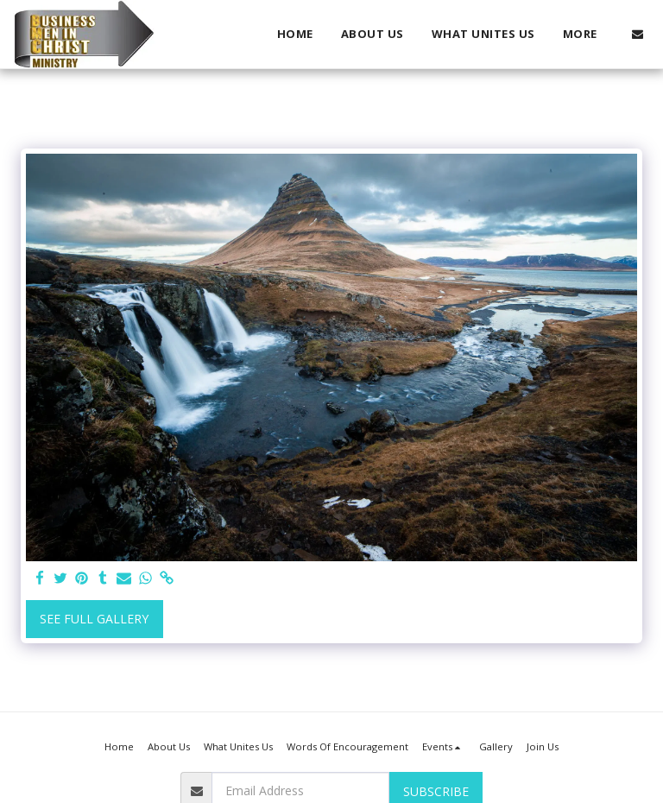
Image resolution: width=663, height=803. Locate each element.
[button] (637, 34)
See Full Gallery (94, 618)
